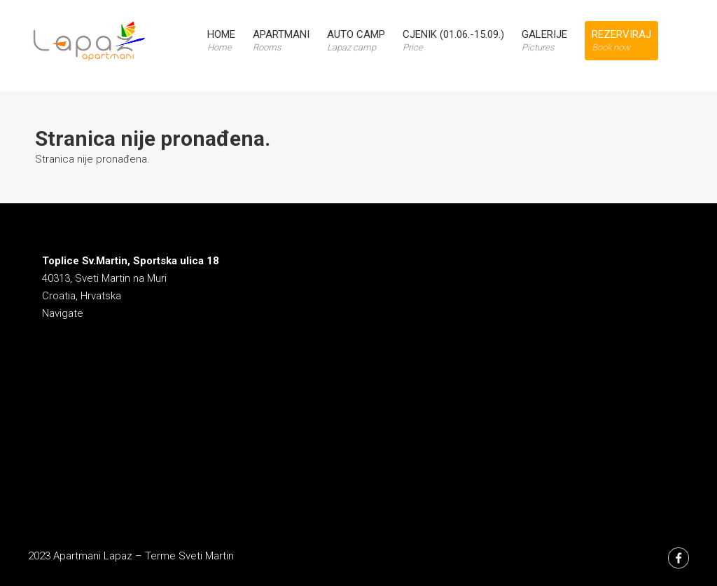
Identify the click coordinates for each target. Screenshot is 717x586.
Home (221, 40)
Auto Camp (356, 40)
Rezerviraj (621, 40)
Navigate (62, 313)
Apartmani (281, 40)
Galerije (544, 40)
